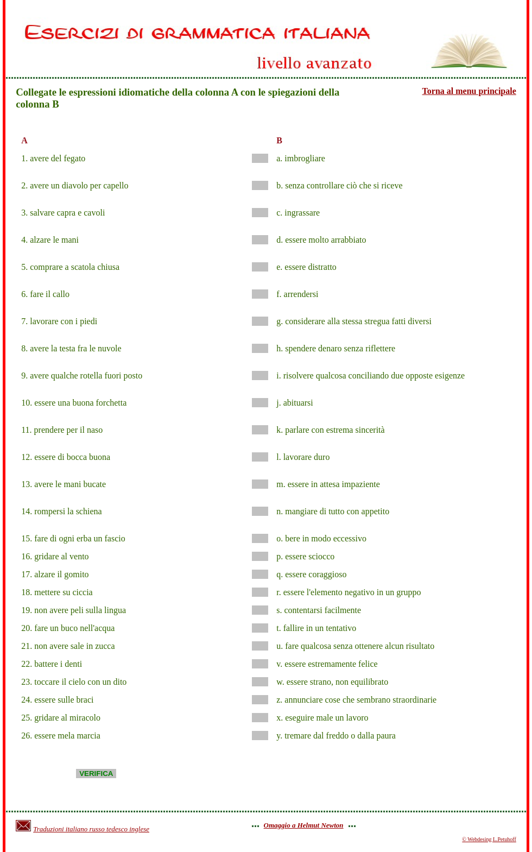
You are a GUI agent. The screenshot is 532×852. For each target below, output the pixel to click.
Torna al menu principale (469, 91)
